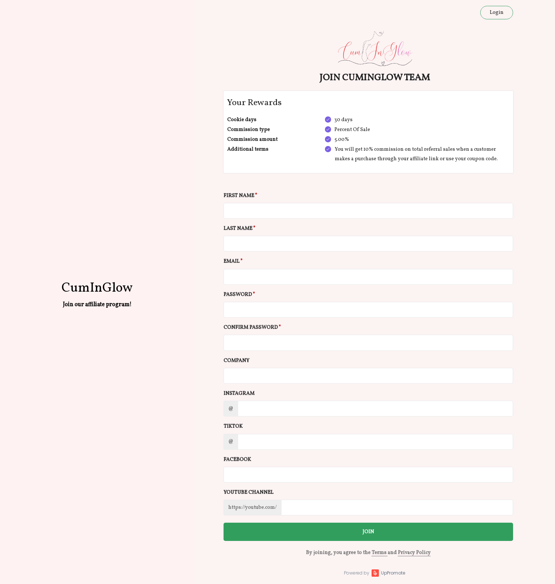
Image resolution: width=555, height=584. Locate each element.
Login (497, 12)
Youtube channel (248, 492)
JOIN (368, 532)
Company (236, 360)
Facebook (237, 459)
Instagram (239, 393)
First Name (239, 195)
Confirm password (251, 327)
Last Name (238, 228)
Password (238, 294)
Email (232, 261)
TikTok (233, 426)
